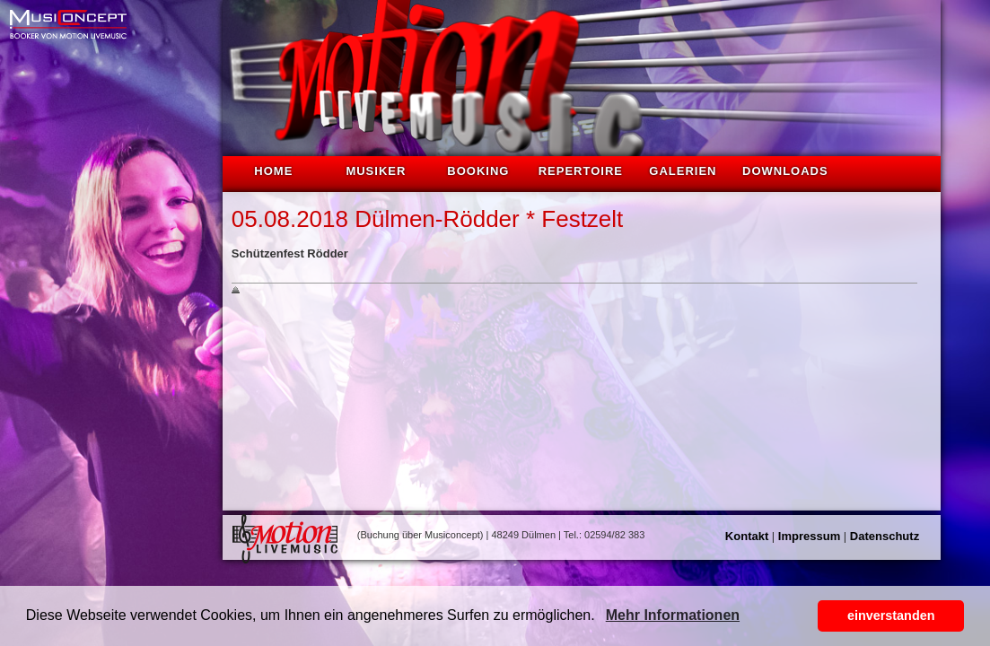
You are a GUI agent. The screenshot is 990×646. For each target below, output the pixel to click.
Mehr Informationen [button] (673, 615)
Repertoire (581, 171)
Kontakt (746, 536)
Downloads (785, 171)
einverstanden (891, 615)
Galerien (682, 171)
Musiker (376, 171)
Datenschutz (884, 536)
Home (273, 171)
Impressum (809, 536)
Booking (478, 171)
